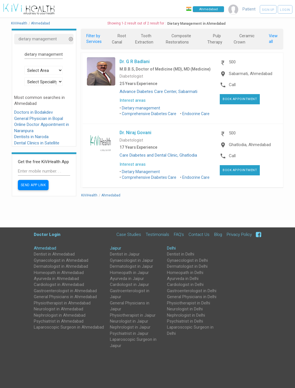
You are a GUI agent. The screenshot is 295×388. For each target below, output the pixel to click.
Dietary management (141, 108)
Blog (218, 234)
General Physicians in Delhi (191, 296)
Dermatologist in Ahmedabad (61, 266)
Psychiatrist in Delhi (185, 321)
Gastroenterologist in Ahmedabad (65, 290)
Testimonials (157, 234)
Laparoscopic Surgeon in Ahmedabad (69, 327)
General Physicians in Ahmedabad (65, 296)
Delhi (171, 248)
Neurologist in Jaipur (129, 321)
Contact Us (199, 234)
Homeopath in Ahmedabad (59, 272)
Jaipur (115, 248)
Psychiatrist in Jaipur (129, 333)
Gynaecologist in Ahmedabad (61, 260)
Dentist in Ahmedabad (54, 254)
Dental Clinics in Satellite (36, 143)
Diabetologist (131, 76)
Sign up (268, 9)
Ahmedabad (45, 248)
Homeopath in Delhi (185, 272)
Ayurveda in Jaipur (127, 278)
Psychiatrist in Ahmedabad (58, 321)
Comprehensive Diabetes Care (149, 113)
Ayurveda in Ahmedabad (56, 278)
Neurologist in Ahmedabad (58, 309)
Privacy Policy (239, 234)
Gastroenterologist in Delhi (191, 290)
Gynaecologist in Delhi (187, 260)
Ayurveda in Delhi (182, 278)
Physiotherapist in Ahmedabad (62, 303)
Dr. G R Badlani (135, 61)
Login (285, 9)
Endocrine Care (196, 113)
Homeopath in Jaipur (129, 272)
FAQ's (179, 234)
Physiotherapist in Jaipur (133, 315)
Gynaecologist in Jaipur (131, 260)
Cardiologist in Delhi (185, 284)
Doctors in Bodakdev (33, 112)
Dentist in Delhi (180, 254)
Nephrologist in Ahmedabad (59, 315)
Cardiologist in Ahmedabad (59, 284)
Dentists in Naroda (31, 136)
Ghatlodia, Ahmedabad (250, 144)
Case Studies (128, 234)
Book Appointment (240, 99)
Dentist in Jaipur (125, 254)
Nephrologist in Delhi (186, 315)
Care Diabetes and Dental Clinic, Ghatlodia (158, 155)
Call (232, 84)
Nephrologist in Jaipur (130, 327)
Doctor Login (47, 234)
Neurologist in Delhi (185, 309)
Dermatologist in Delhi (187, 266)
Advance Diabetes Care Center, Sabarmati (158, 91)
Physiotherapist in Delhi (188, 303)
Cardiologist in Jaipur (129, 284)
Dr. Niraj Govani (135, 132)
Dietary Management (141, 171)
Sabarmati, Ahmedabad (250, 73)
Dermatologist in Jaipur (131, 266)
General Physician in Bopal (38, 118)
